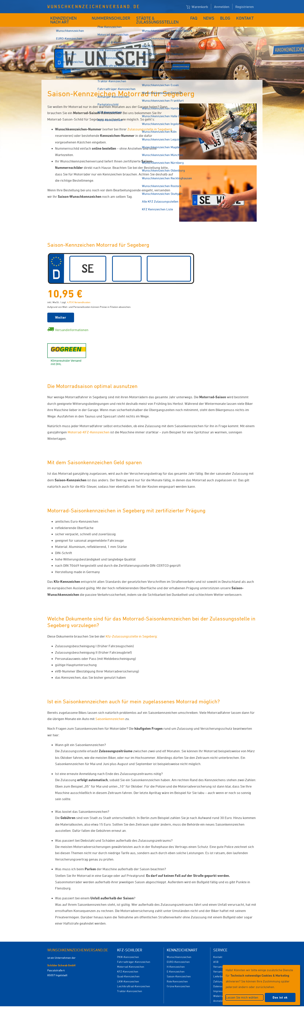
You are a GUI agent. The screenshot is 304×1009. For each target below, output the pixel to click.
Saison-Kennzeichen (179, 970)
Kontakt (246, 17)
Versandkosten (222, 960)
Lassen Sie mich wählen (242, 997)
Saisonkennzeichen (109, 713)
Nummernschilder (112, 17)
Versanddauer (221, 965)
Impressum (220, 985)
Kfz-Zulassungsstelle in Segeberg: (132, 630)
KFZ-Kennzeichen (127, 965)
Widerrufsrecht (222, 990)
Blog (228, 17)
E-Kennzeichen (176, 965)
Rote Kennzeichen (177, 975)
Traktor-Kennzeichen (129, 985)
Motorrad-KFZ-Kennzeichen (89, 426)
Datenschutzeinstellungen (169, 1004)
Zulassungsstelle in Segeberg (149, 123)
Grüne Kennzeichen (178, 980)
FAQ (197, 17)
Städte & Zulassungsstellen (161, 17)
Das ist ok (280, 997)
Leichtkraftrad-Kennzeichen (133, 980)
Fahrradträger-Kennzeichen (133, 956)
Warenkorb (197, 7)
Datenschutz (220, 980)
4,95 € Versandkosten (78, 296)
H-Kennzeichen (176, 960)
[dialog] (261, 985)
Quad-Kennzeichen (128, 970)
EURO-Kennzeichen (178, 956)
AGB (215, 956)
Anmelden (221, 7)
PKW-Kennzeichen (128, 951)
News (212, 17)
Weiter (60, 312)
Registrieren (244, 7)
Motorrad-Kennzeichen (130, 960)
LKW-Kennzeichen (128, 975)
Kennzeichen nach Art (69, 17)
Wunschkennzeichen (179, 951)
